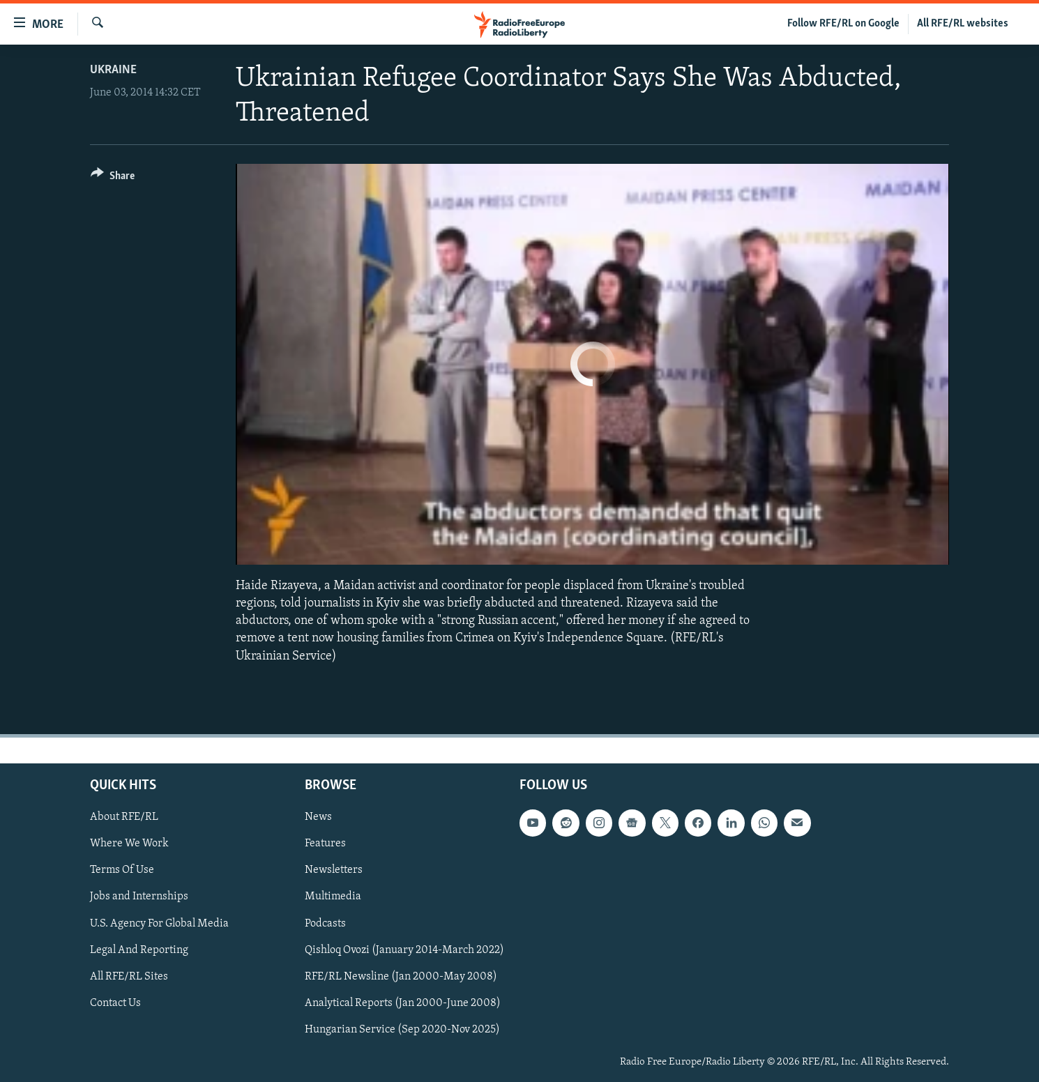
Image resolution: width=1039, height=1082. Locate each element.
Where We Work (129, 843)
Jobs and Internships (139, 896)
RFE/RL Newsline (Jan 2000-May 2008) (401, 976)
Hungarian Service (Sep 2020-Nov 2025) (402, 1029)
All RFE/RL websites (962, 23)
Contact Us (115, 1003)
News (318, 817)
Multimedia (333, 896)
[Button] (113, 178)
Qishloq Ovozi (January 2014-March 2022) (404, 949)
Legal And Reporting (139, 949)
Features (325, 843)
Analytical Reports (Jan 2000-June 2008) (403, 1003)
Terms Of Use (122, 870)
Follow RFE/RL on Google (843, 23)
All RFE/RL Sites (129, 976)
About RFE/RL (124, 817)
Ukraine (113, 70)
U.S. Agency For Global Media (159, 923)
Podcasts (325, 923)
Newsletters (334, 870)
